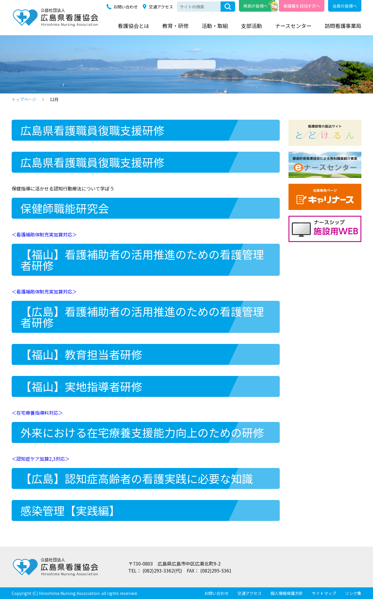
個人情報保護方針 (286, 593)
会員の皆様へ (344, 6)
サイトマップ (324, 593)
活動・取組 (215, 25)
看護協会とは (133, 25)
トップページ (24, 99)
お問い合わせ (125, 7)
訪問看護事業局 (343, 25)
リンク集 (353, 593)
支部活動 (251, 25)
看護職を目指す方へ (301, 6)
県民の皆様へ (255, 6)
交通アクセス (161, 7)
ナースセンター (293, 25)
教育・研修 (175, 25)
